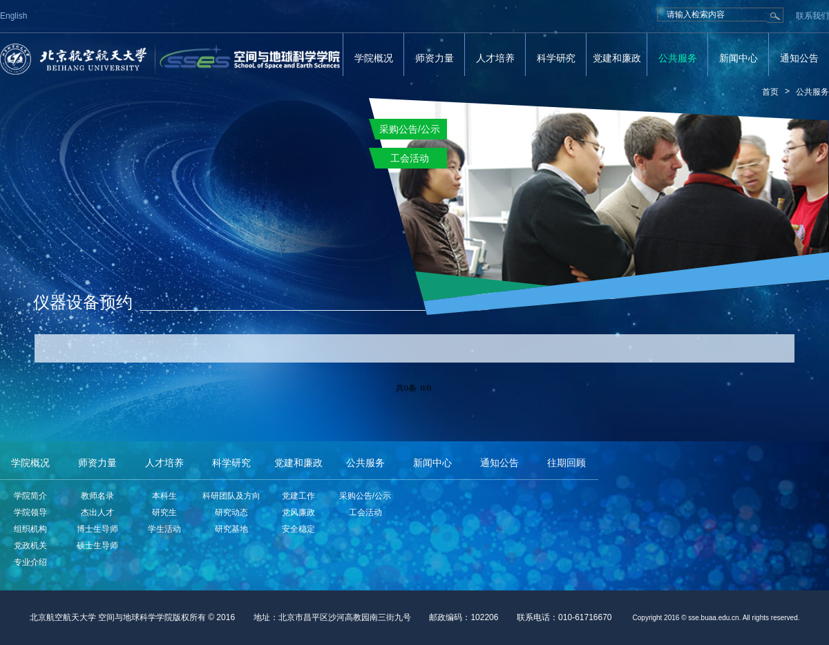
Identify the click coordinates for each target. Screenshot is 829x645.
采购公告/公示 (365, 496)
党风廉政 (298, 512)
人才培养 (495, 58)
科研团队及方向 (231, 496)
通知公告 (799, 58)
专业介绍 (30, 562)
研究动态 (231, 512)
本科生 (164, 496)
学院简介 (30, 496)
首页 (770, 92)
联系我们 (812, 16)
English (13, 16)
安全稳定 (298, 529)
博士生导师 (97, 529)
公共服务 (677, 58)
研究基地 (231, 529)
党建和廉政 (617, 58)
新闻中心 (738, 58)
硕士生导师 (97, 545)
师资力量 (434, 58)
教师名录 (97, 496)
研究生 (164, 512)
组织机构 (30, 529)
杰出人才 (97, 512)
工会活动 (365, 512)
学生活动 (164, 529)
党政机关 (30, 545)
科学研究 (556, 58)
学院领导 (30, 512)
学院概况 (373, 58)
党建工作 (298, 496)
